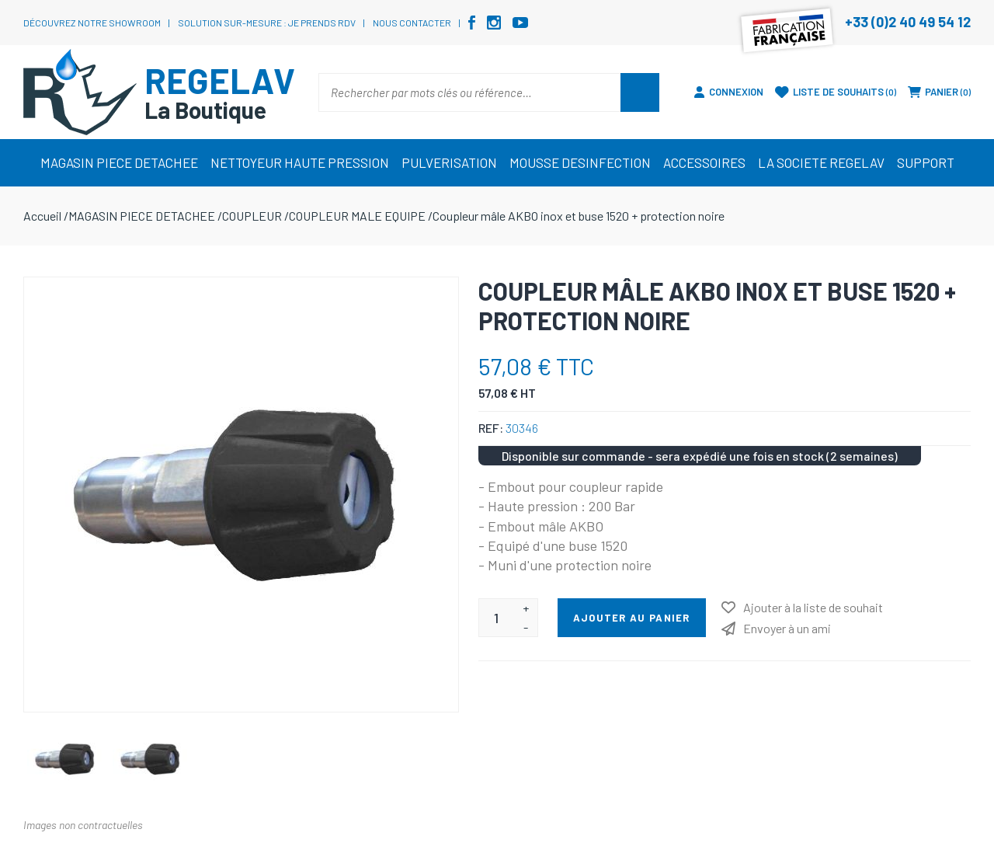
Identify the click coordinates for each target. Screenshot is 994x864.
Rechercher (639, 92)
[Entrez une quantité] (496, 617)
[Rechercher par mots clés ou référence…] (469, 92)
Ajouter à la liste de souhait (813, 607)
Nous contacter (412, 22)
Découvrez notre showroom (92, 22)
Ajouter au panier (631, 617)
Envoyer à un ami (787, 628)
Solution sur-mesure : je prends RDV (267, 22)
